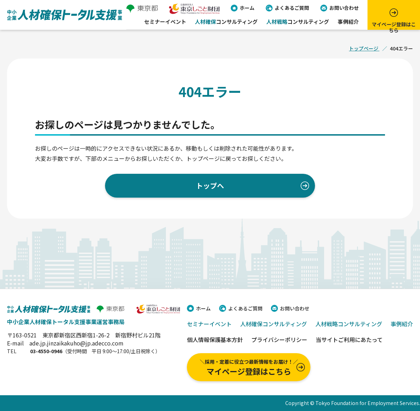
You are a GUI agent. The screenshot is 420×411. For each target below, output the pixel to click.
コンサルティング (226, 23)
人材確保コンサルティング (273, 324)
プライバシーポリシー (279, 339)
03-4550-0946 (46, 351)
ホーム (247, 8)
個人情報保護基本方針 (215, 339)
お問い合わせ (344, 8)
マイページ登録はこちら (249, 367)
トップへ (210, 185)
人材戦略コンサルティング (348, 324)
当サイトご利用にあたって (349, 339)
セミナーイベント (165, 23)
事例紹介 (348, 23)
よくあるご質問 (292, 8)
